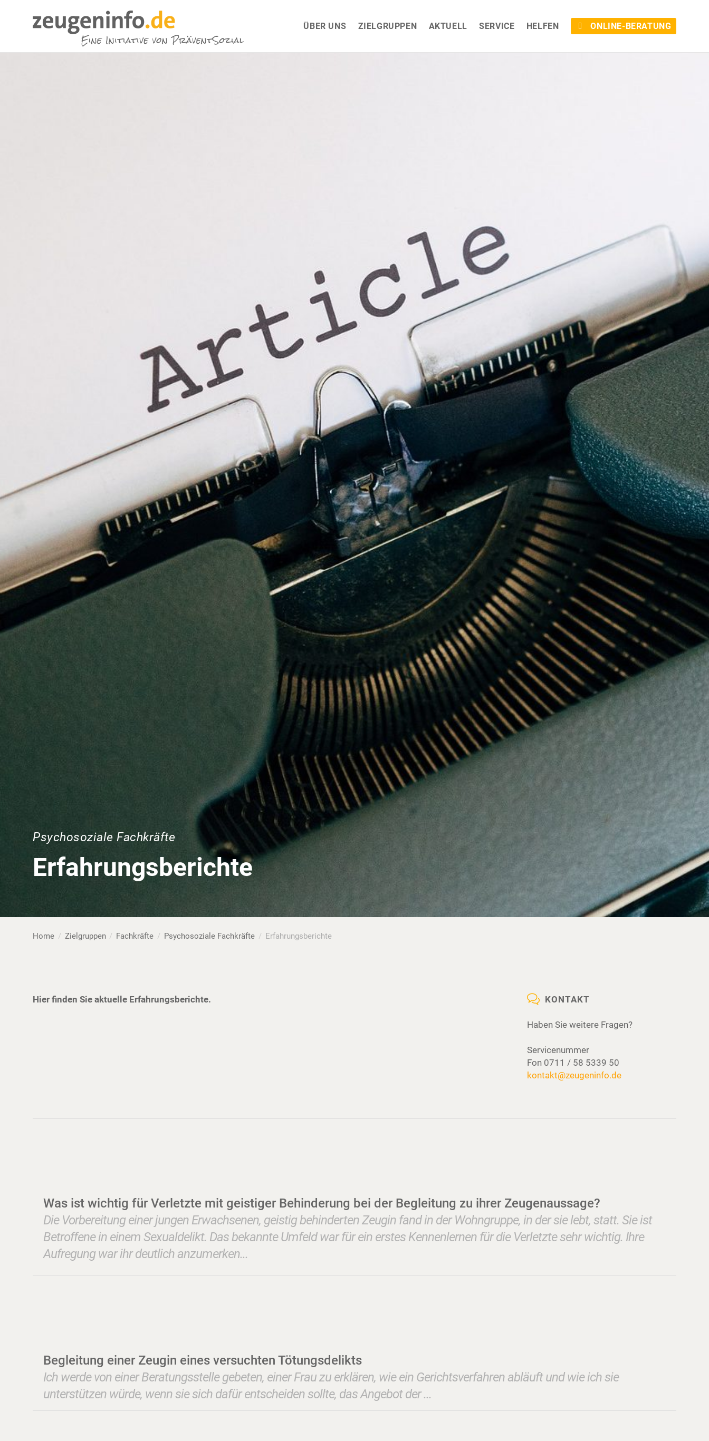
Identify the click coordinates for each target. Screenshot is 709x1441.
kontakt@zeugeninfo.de (574, 1075)
